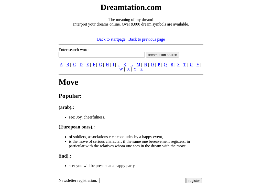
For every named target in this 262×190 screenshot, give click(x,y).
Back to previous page (146, 39)
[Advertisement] (27, 78)
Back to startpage (111, 39)
